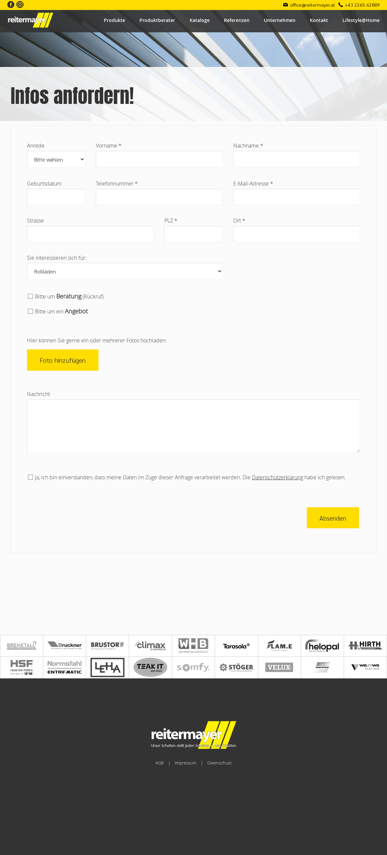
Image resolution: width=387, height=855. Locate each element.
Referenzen (237, 20)
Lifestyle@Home (361, 20)
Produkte (114, 20)
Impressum (185, 763)
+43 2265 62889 (362, 5)
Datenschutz (219, 763)
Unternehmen (279, 20)
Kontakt (319, 20)
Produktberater (157, 20)
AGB (159, 763)
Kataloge (200, 20)
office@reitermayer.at (312, 5)
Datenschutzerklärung (277, 477)
